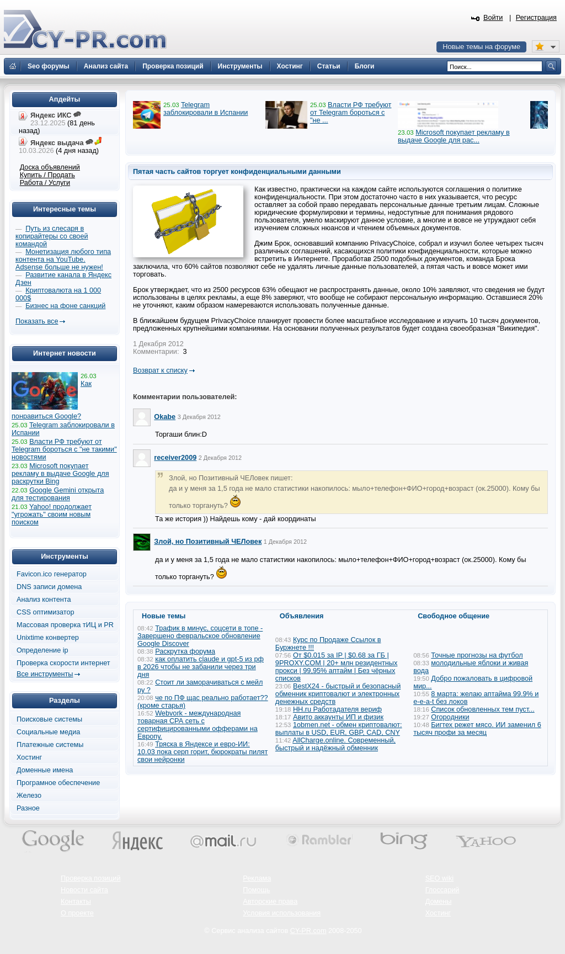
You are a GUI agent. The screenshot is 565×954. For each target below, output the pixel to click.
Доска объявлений (50, 167)
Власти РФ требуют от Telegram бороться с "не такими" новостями (64, 449)
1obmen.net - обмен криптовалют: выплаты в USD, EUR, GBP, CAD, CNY (338, 728)
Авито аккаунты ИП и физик (338, 717)
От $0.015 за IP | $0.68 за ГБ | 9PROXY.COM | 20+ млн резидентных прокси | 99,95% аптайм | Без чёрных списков (336, 666)
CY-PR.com (308, 931)
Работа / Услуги (45, 183)
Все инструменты (45, 674)
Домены (438, 901)
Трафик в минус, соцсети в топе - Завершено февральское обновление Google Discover (200, 636)
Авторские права (270, 901)
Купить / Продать (47, 175)
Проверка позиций (90, 878)
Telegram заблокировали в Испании (205, 108)
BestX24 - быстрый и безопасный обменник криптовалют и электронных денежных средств (338, 694)
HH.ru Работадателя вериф (337, 709)
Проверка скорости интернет (63, 663)
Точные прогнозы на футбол (477, 655)
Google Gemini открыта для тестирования (58, 494)
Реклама (257, 878)
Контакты (76, 901)
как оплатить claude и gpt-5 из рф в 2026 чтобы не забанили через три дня (200, 667)
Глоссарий (442, 890)
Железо (29, 795)
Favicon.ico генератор (52, 574)
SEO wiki (439, 878)
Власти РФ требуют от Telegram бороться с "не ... (350, 112)
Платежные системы (50, 745)
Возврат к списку (160, 370)
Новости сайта (84, 890)
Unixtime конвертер (48, 638)
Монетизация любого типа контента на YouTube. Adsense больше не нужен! (63, 259)
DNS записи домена (49, 587)
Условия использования (282, 913)
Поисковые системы (49, 719)
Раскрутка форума (185, 651)
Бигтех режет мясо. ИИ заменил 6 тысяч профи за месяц (477, 728)
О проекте (77, 913)
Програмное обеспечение (58, 783)
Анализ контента (44, 599)
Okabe (164, 417)
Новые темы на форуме (481, 47)
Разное (28, 808)
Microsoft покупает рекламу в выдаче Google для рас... (454, 136)
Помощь (256, 890)
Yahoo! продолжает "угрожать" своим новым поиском (52, 514)
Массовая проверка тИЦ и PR (65, 625)
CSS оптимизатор (45, 612)
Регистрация (536, 18)
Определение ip (42, 650)
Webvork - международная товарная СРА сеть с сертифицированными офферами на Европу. (197, 724)
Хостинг (29, 757)
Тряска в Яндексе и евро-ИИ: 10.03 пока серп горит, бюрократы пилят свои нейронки (202, 752)
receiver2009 (175, 458)
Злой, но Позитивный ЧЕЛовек (208, 541)
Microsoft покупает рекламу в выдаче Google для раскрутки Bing (60, 473)
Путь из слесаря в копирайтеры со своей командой (51, 236)
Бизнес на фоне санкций (65, 306)
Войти (493, 18)
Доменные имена (45, 770)
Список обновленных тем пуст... (482, 709)
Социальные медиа (48, 732)
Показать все (36, 321)
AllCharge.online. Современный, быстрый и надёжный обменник (335, 744)
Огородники (450, 717)
